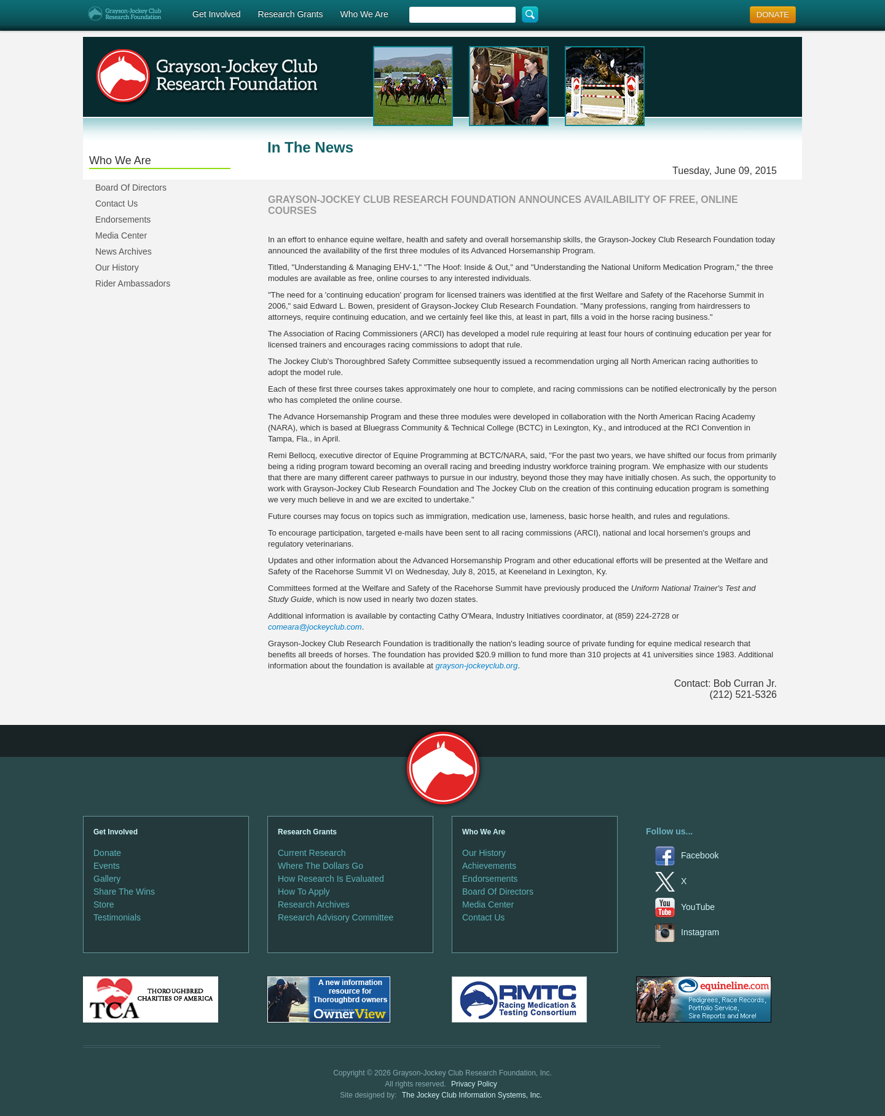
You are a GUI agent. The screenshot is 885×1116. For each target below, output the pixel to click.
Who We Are (364, 14)
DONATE (773, 14)
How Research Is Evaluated (331, 879)
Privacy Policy (474, 1084)
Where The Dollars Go (320, 866)
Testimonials (117, 917)
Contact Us (116, 203)
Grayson (442, 768)
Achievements (489, 866)
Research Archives (314, 904)
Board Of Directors (131, 187)
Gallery (106, 879)
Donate (107, 853)
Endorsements (123, 219)
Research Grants (290, 14)
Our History (117, 267)
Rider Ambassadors (132, 283)
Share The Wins (124, 891)
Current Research (312, 853)
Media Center (121, 235)
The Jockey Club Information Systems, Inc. (472, 1095)
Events (106, 866)
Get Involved (216, 14)
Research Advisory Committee (335, 917)
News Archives (123, 251)
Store (103, 904)
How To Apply (304, 891)
